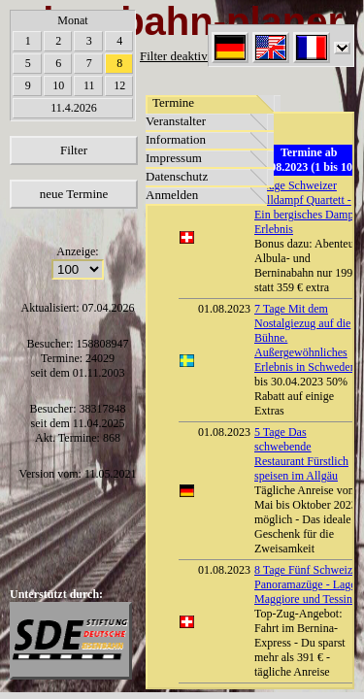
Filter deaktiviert (182, 56)
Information (176, 139)
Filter (73, 150)
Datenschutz (177, 176)
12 (119, 85)
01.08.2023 (224, 309)
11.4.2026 (73, 108)
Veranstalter (176, 121)
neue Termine (74, 193)
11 (89, 85)
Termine (173, 102)
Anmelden (172, 194)
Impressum (174, 157)
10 (58, 85)
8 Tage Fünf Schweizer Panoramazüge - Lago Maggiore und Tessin (308, 584)
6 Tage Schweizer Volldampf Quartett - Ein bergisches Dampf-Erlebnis (307, 207)
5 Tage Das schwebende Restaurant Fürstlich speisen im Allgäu (301, 454)
